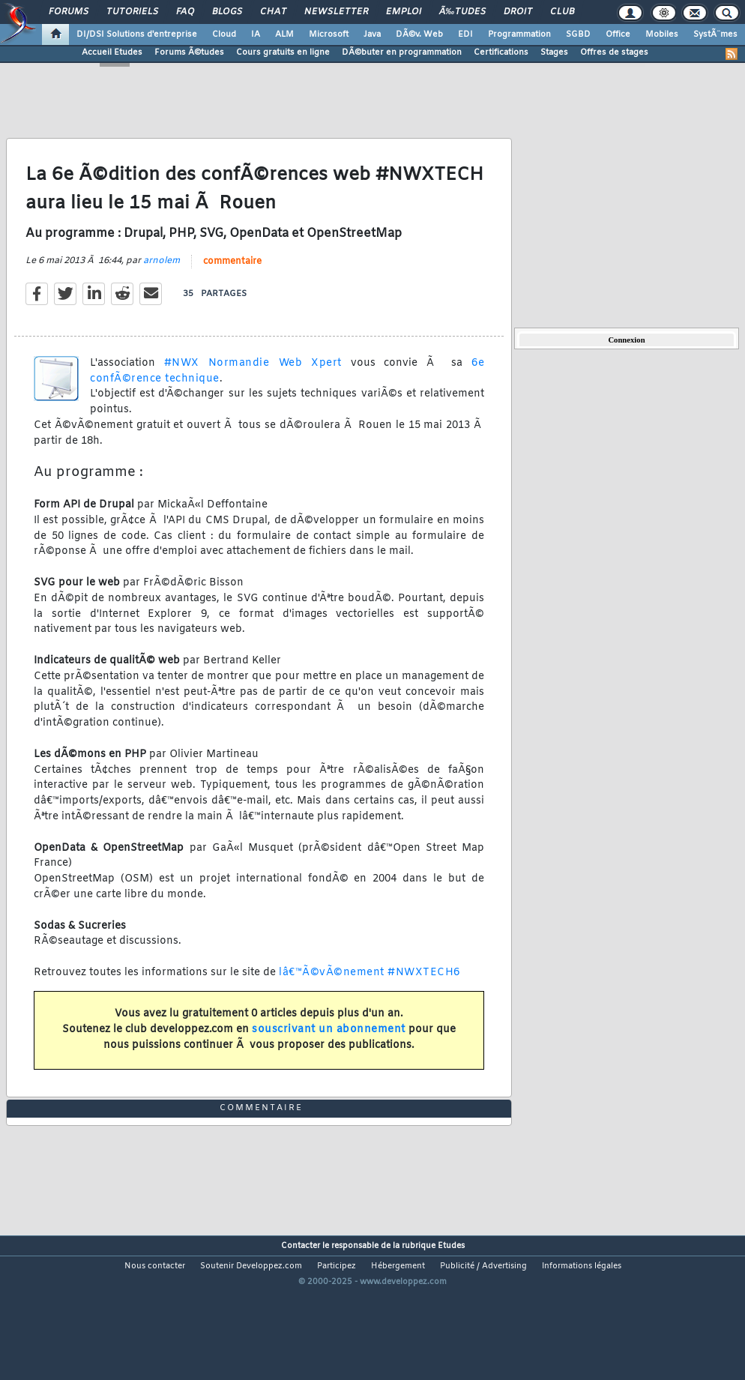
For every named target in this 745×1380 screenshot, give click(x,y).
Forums (68, 12)
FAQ (185, 12)
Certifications (501, 52)
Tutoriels (132, 12)
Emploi (403, 12)
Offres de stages (614, 52)
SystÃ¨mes (715, 34)
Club (562, 12)
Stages (554, 52)
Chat (273, 12)
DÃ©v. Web (419, 34)
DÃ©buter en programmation (402, 52)
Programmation (519, 34)
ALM (284, 34)
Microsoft (329, 34)
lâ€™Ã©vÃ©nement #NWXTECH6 (369, 993)
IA (255, 34)
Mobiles (661, 34)
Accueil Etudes (112, 52)
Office (618, 34)
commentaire (232, 282)
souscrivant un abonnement (328, 1050)
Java (372, 34)
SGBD (578, 34)
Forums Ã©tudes (189, 52)
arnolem (161, 281)
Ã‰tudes (462, 12)
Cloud (224, 34)
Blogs (227, 12)
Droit (518, 12)
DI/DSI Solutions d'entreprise (136, 34)
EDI (465, 34)
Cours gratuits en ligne (283, 52)
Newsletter (336, 12)
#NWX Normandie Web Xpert (253, 383)
